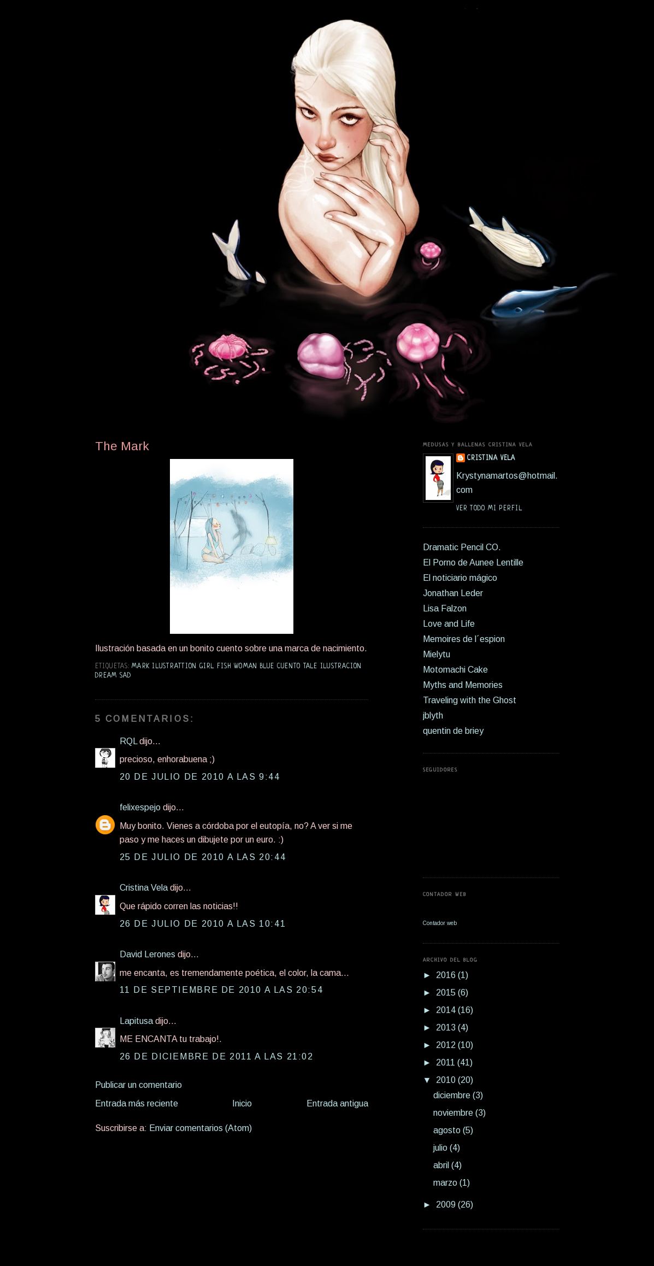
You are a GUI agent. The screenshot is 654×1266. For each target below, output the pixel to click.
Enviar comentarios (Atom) (200, 1128)
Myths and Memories (463, 685)
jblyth (433, 715)
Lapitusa (136, 1021)
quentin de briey (453, 730)
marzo (446, 1182)
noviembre (454, 1112)
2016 (447, 975)
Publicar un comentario (138, 1085)
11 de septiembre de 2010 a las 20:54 (221, 989)
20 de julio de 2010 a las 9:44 (200, 776)
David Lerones (147, 954)
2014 (447, 1010)
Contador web (440, 923)
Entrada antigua (337, 1103)
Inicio (242, 1103)
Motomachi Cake (455, 669)
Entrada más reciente (136, 1103)
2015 (447, 992)
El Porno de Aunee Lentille (473, 562)
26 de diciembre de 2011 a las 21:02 (217, 1056)
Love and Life (449, 623)
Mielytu (436, 654)
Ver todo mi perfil (489, 509)
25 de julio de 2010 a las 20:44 (203, 857)
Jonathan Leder (453, 593)
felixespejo (140, 807)
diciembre (453, 1095)
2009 (447, 1204)
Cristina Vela (144, 887)
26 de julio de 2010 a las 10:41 (203, 923)
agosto (448, 1130)
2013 (447, 1027)
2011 (446, 1062)
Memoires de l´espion (464, 639)
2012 (447, 1045)
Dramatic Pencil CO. (462, 547)
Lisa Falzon (445, 608)
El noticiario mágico (460, 577)
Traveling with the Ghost (469, 700)
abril (442, 1165)
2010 (447, 1080)
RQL (128, 741)
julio (441, 1147)
